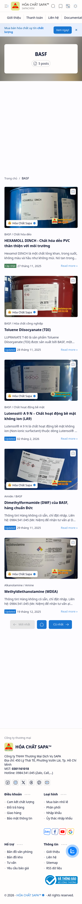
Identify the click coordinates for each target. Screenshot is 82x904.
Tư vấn (11, 863)
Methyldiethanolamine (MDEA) (31, 591)
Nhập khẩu (54, 813)
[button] (6, 6)
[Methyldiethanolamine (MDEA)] (41, 558)
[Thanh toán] (35, 18)
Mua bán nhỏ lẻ (57, 802)
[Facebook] (7, 782)
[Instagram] (15, 782)
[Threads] (31, 782)
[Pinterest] (39, 782)
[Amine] (29, 585)
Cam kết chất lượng (20, 802)
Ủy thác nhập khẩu (59, 818)
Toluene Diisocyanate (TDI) (27, 329)
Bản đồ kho (15, 857)
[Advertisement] (41, 126)
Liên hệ (51, 857)
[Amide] (9, 496)
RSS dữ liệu (54, 868)
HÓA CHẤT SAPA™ (35, 4)
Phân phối (53, 807)
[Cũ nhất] (60, 624)
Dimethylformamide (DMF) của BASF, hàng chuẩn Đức (36, 505)
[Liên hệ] (54, 18)
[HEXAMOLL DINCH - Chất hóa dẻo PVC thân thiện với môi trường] (41, 207)
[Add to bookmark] (73, 192)
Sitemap (52, 863)
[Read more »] (69, 266)
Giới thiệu (53, 852)
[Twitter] (23, 782)
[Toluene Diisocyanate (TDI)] (41, 296)
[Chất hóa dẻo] (22, 234)
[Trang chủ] (42, 624)
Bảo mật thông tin (19, 818)
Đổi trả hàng (15, 807)
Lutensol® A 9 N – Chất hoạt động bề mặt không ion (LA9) (40, 416)
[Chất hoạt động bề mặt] (29, 407)
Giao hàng (14, 813)
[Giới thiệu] (14, 18)
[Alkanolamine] (14, 585)
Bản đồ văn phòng (20, 852)
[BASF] (8, 234)
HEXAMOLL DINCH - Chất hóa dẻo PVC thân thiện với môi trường (37, 243)
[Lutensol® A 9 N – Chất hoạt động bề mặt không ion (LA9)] (41, 380)
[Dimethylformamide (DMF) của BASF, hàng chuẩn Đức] (41, 469)
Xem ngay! (62, 30)
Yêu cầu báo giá (18, 868)
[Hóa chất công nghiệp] (28, 323)
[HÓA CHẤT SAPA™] (15, 6)
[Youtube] (47, 782)
